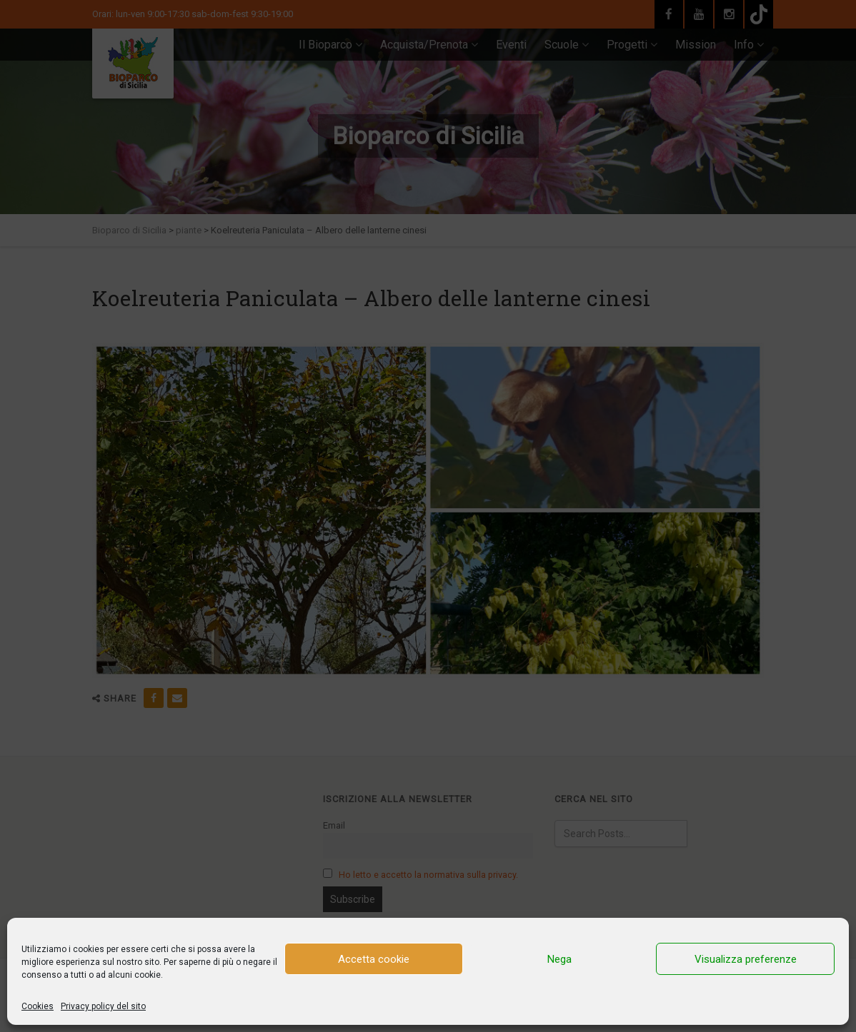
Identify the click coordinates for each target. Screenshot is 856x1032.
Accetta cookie (373, 959)
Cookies (37, 1006)
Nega (559, 959)
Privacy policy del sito (103, 1006)
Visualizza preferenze (746, 959)
